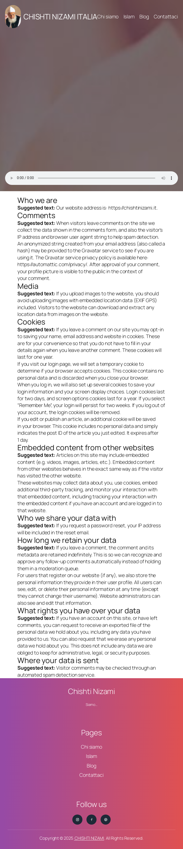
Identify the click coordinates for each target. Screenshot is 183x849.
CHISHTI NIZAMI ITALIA (60, 16)
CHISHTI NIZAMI (89, 838)
